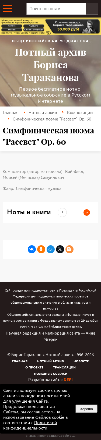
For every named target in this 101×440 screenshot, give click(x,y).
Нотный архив (43, 112)
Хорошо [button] (86, 409)
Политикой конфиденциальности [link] (30, 425)
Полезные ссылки (50, 373)
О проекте (34, 367)
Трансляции (64, 367)
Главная (11, 112)
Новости (81, 361)
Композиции (80, 112)
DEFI (68, 379)
